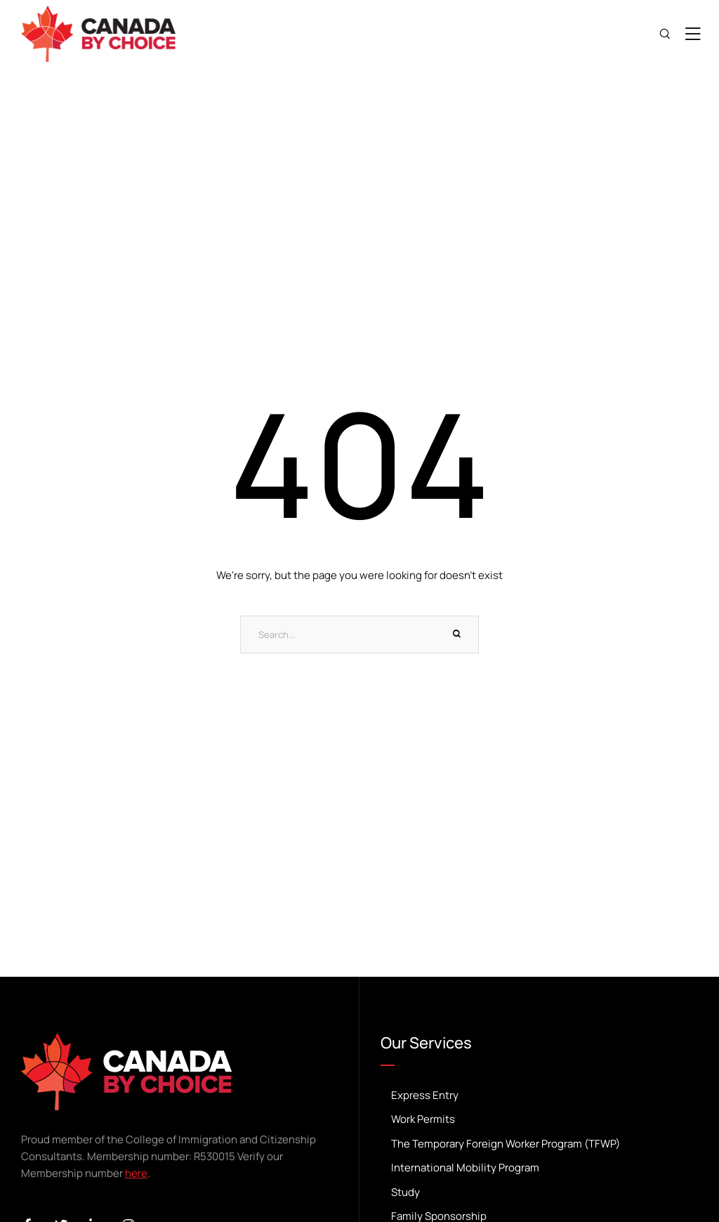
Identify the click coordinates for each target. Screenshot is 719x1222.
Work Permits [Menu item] (539, 1119)
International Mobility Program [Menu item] (539, 1168)
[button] (687, 1169)
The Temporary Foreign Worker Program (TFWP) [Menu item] (539, 1144)
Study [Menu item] (539, 1193)
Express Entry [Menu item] (539, 1096)
